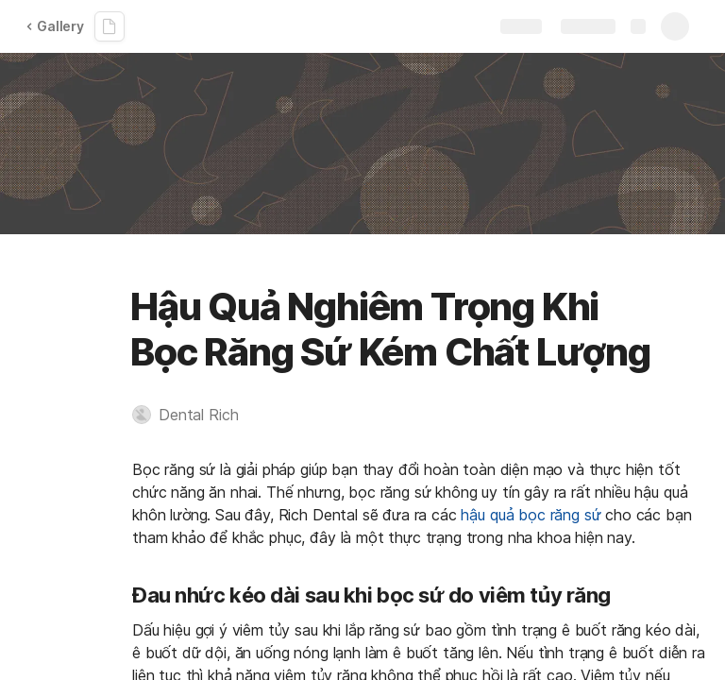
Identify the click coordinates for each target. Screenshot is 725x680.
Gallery (54, 26)
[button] (194, 414)
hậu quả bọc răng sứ (530, 514)
